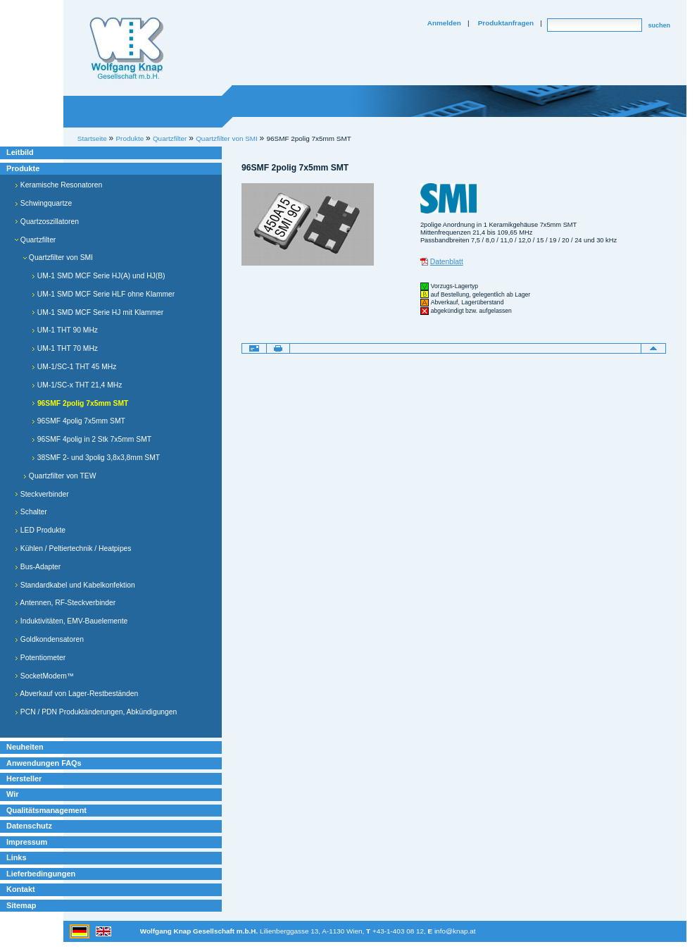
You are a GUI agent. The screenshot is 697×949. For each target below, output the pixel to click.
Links (16, 857)
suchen (659, 25)
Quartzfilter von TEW (59, 476)
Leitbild (20, 152)
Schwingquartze (43, 203)
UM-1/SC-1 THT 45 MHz (74, 367)
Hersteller (24, 778)
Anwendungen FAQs (44, 763)
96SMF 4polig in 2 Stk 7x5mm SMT (91, 439)
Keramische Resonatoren (58, 185)
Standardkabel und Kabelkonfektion (75, 585)
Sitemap (21, 905)
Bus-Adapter (38, 567)
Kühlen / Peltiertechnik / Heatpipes (73, 548)
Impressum (26, 842)
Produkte (22, 168)
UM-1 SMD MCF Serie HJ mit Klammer (97, 312)
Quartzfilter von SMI (227, 138)
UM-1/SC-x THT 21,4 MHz (77, 385)
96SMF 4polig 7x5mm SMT (78, 421)
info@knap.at (455, 931)
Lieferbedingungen (40, 873)
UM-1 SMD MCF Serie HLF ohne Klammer (103, 294)
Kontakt (20, 889)
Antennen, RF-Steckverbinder (65, 603)
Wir (12, 794)
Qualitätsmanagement (46, 810)
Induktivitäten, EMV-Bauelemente (71, 621)
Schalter (31, 512)
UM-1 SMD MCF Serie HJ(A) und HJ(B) (98, 276)
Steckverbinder (42, 494)
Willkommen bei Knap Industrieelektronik (126, 48)
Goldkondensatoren (49, 639)
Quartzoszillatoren (47, 221)
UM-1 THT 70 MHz (65, 348)
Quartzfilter (35, 240)
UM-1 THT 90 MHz (65, 330)
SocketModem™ (44, 676)
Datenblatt (446, 262)
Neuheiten (25, 747)
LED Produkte (40, 530)
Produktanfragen (506, 23)
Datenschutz (29, 825)
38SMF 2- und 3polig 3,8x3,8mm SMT (96, 457)
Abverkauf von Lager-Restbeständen (76, 693)
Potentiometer (40, 658)
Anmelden (444, 23)
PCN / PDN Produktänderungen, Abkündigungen (96, 712)
